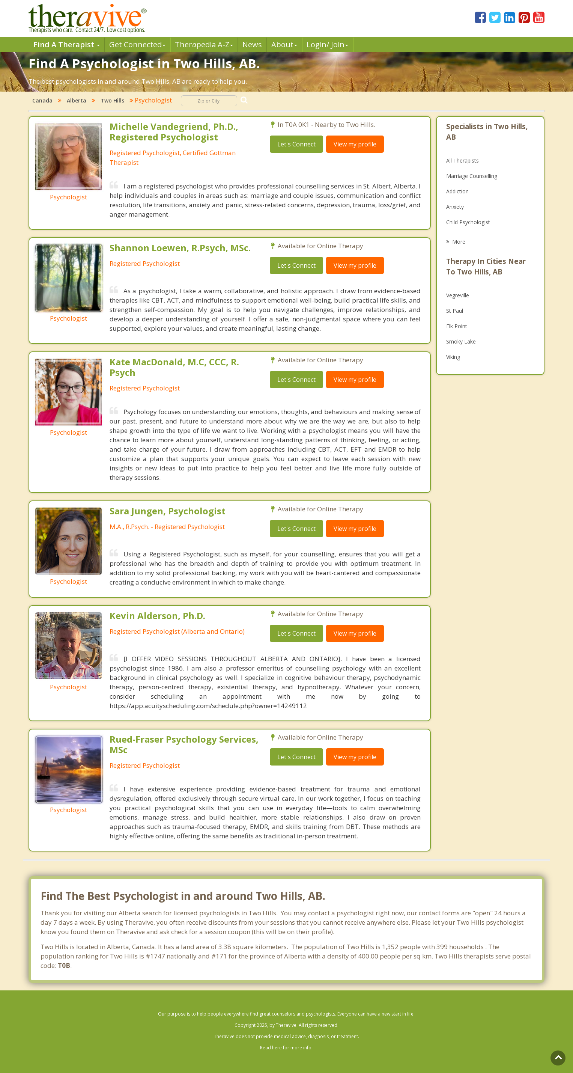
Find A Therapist (66, 44)
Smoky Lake (461, 341)
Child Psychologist (468, 222)
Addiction (457, 191)
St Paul (454, 310)
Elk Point (456, 326)
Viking (453, 356)
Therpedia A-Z (204, 44)
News (252, 44)
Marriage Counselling (471, 175)
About (284, 44)
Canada (42, 100)
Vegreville (457, 295)
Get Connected (137, 44)
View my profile (355, 144)
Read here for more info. (286, 1047)
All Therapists (462, 160)
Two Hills (112, 100)
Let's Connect (296, 144)
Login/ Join (327, 44)
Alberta (76, 100)
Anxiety (455, 206)
